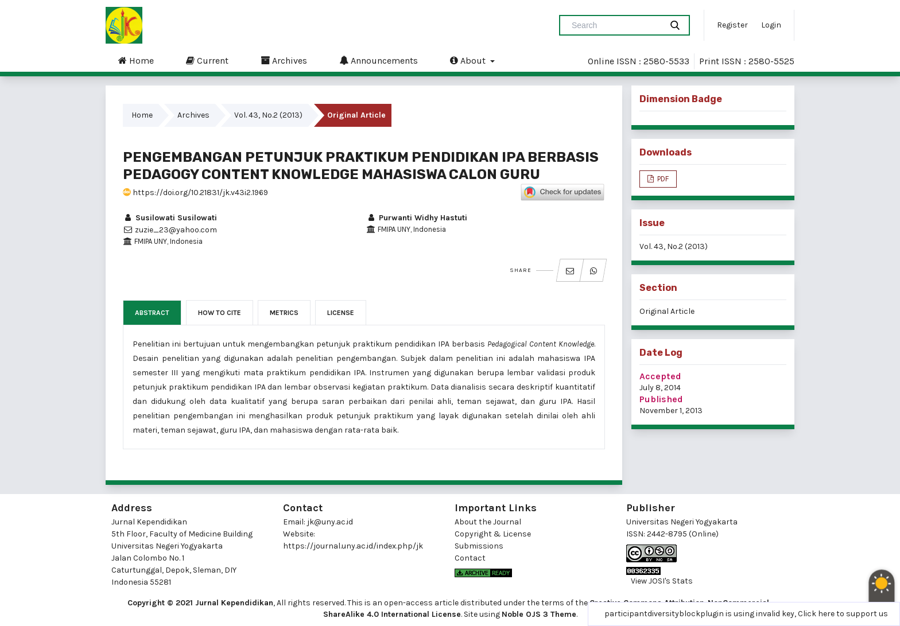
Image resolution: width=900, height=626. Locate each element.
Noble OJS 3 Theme (539, 614)
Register (732, 25)
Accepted (660, 376)
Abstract (152, 313)
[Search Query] (615, 25)
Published (661, 399)
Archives (284, 60)
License (340, 313)
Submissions (479, 546)
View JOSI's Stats (662, 581)
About (469, 60)
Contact (470, 558)
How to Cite (219, 313)
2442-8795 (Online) (683, 534)
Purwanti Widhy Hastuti (416, 218)
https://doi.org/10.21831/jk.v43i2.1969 (195, 192)
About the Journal (488, 522)
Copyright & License (493, 534)
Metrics (284, 313)
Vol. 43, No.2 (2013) (268, 115)
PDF (662, 178)
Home (136, 60)
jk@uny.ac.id (330, 522)
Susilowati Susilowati (170, 218)
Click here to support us (843, 614)
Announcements (378, 60)
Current (207, 60)
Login (771, 25)
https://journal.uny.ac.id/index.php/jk (353, 546)
